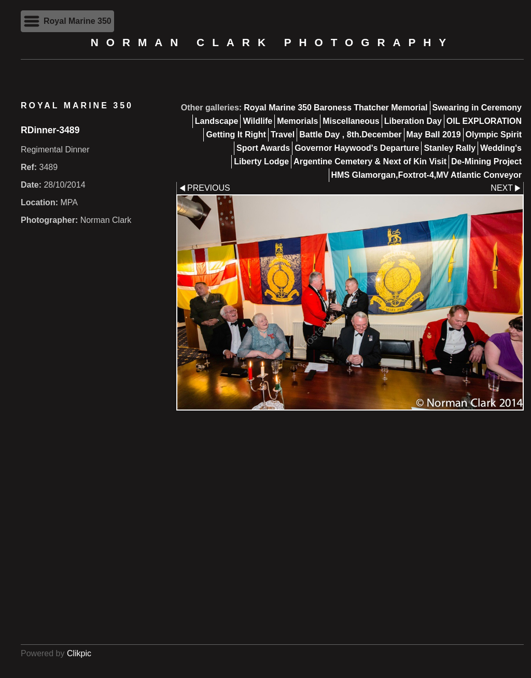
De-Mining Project (486, 161)
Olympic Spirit (494, 134)
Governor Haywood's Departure (357, 148)
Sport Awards (263, 148)
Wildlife (257, 121)
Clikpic (79, 653)
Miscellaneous (351, 121)
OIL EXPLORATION (484, 121)
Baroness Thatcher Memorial (371, 107)
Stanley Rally (450, 148)
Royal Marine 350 (278, 107)
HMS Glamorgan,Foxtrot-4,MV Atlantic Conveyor (426, 175)
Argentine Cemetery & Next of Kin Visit (370, 161)
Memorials (297, 121)
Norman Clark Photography (272, 42)
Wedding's (501, 148)
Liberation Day (413, 121)
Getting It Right (236, 134)
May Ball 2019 (434, 134)
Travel (283, 134)
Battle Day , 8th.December (350, 134)
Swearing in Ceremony (477, 107)
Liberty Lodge (261, 161)
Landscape (217, 121)
